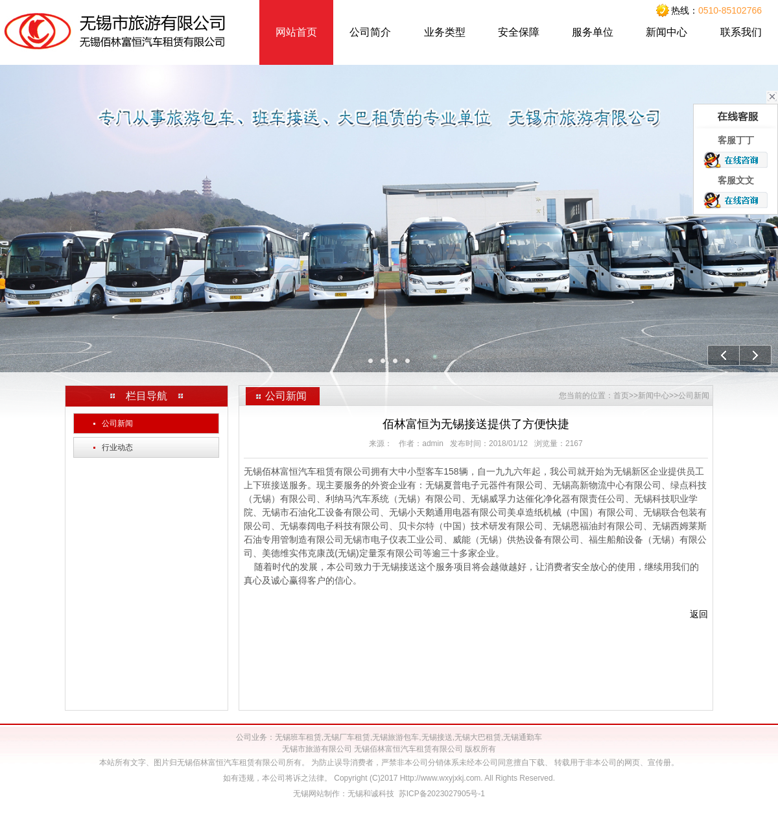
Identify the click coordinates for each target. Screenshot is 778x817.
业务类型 (445, 32)
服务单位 (592, 32)
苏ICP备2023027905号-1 (442, 793)
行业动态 (113, 447)
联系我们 (741, 32)
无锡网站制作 (316, 793)
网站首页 (296, 32)
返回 (699, 614)
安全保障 (518, 32)
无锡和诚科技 (371, 793)
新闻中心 (666, 32)
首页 (621, 395)
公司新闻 (113, 423)
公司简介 (370, 32)
